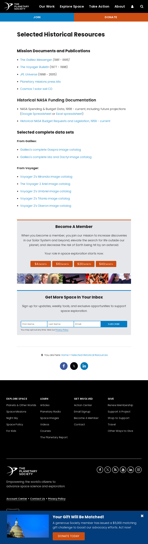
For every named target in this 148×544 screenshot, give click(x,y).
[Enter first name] (34, 324)
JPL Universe (28, 74)
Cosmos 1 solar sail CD (36, 89)
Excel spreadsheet (69, 114)
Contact (79, 424)
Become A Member (86, 418)
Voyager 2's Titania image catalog (45, 198)
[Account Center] (132, 6)
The (36, 60)
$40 (106, 264)
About (120, 6)
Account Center (16, 499)
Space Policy (14, 424)
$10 (62, 264)
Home (65, 355)
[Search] (142, 6)
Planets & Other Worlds (21, 405)
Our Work (47, 6)
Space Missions (16, 411)
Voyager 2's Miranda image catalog (46, 177)
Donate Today (68, 536)
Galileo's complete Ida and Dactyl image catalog (56, 157)
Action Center (83, 405)
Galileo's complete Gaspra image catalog (50, 150)
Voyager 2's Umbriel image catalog (45, 191)
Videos (44, 424)
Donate (111, 17)
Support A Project (119, 411)
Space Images (49, 418)
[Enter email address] (87, 324)
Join (37, 17)
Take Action (99, 6)
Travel (112, 424)
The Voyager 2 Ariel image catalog (45, 184)
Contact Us (37, 499)
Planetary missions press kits (40, 82)
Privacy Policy (61, 329)
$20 (84, 264)
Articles (44, 405)
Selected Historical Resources (89, 355)
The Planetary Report (54, 437)
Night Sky (12, 418)
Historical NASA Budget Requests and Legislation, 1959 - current (65, 121)
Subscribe (114, 324)
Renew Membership (120, 405)
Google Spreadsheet (36, 114)
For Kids (11, 431)
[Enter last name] (60, 324)
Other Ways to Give (120, 431)
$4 (41, 264)
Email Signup (82, 411)
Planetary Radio (50, 411)
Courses (45, 431)
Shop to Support (118, 418)
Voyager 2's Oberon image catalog (45, 206)
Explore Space (72, 6)
